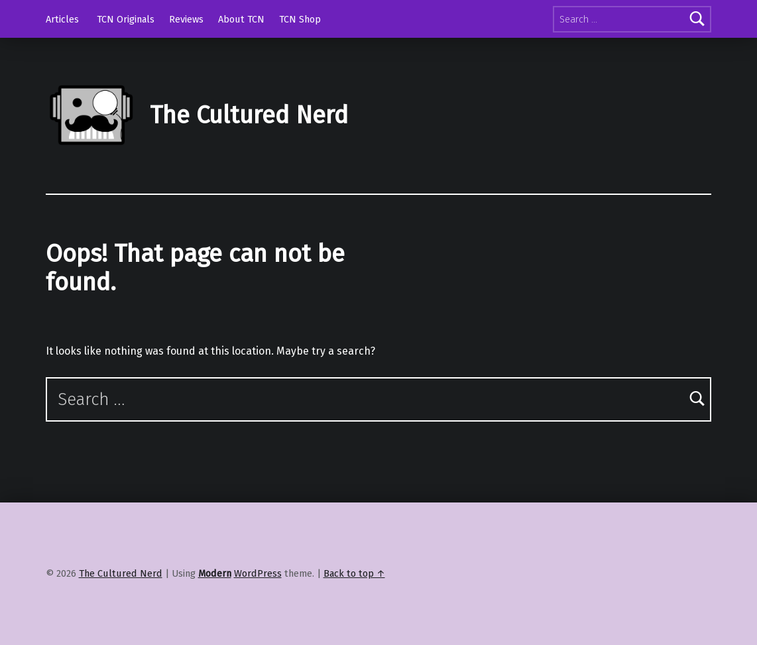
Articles (62, 19)
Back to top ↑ (354, 573)
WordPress (258, 573)
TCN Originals (125, 19)
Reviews (186, 19)
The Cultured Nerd (249, 115)
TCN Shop (300, 19)
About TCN (241, 19)
